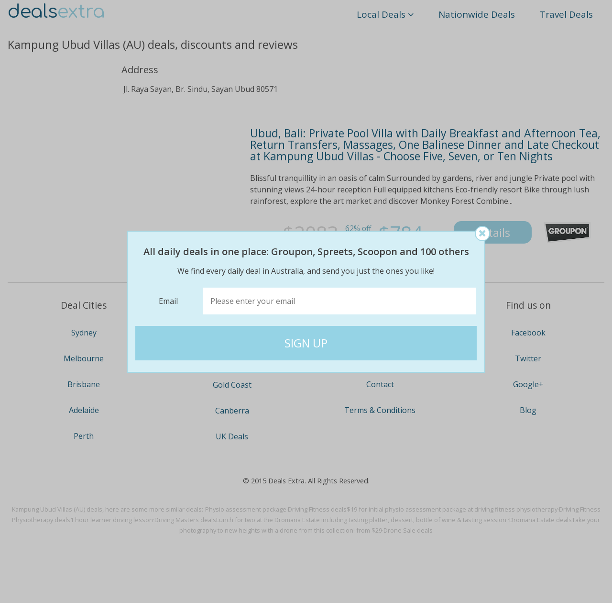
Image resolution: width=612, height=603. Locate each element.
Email (168, 301)
